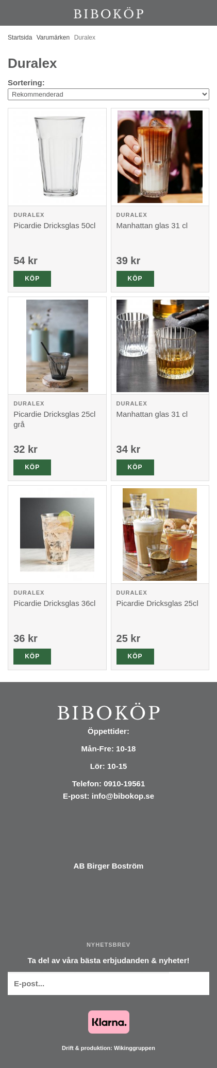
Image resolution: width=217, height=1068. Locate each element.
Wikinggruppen (134, 1048)
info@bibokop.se (123, 795)
